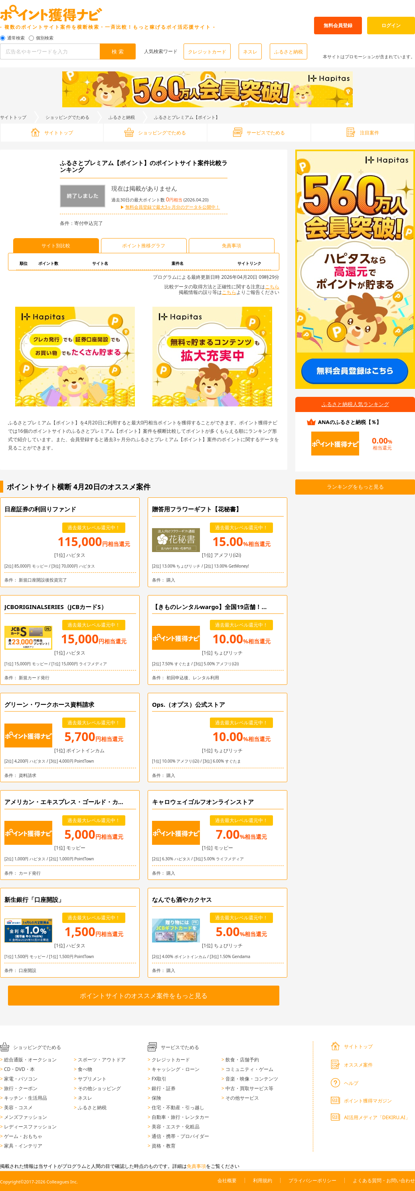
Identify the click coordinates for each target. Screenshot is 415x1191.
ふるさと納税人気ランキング (355, 404)
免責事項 (196, 1166)
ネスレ (250, 51)
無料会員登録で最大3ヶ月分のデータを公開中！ (172, 207)
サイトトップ (13, 117)
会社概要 (227, 1180)
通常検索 (16, 38)
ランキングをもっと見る (355, 486)
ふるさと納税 (288, 51)
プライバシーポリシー (312, 1180)
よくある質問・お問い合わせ (384, 1180)
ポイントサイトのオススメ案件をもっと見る (144, 995)
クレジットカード (207, 51)
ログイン (391, 25)
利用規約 (262, 1180)
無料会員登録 (338, 25)
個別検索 (44, 38)
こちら (272, 286)
